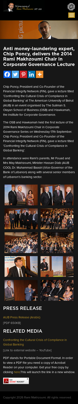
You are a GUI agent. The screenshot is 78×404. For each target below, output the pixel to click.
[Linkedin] (31, 74)
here (17, 372)
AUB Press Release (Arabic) (21, 317)
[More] (39, 74)
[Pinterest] (23, 74)
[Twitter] (15, 74)
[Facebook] (7, 74)
